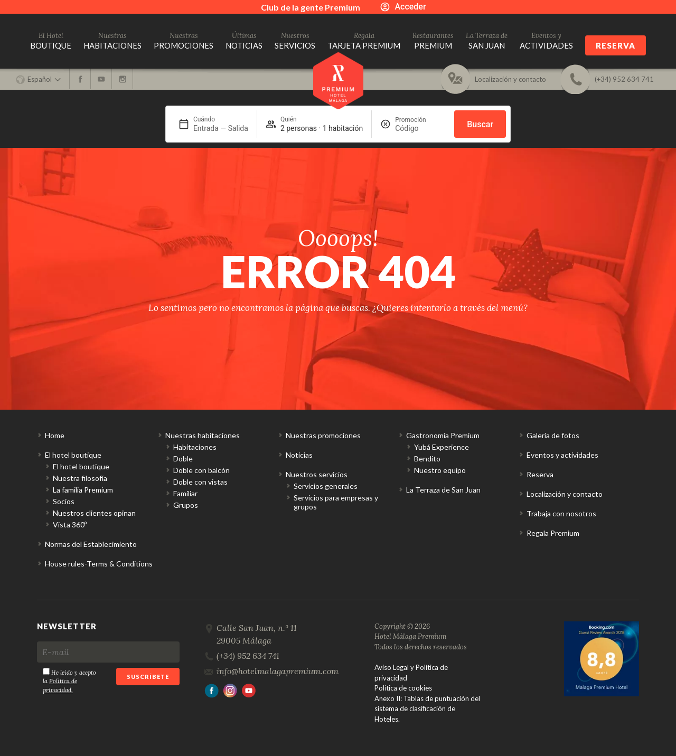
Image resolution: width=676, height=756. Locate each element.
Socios (63, 501)
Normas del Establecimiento (91, 544)
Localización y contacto (565, 493)
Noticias (299, 454)
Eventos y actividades (562, 454)
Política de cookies (403, 688)
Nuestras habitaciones (202, 435)
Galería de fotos (553, 435)
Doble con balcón (201, 470)
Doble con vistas (200, 481)
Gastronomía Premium (443, 435)
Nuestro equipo (440, 470)
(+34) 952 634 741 (248, 655)
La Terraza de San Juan (443, 489)
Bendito (427, 458)
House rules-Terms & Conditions (99, 563)
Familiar (185, 493)
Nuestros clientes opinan (94, 512)
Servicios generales (326, 485)
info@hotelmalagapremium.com (278, 671)
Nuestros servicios (317, 474)
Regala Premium (553, 532)
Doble (183, 458)
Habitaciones (195, 446)
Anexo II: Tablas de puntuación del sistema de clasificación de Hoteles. (427, 708)
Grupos (185, 504)
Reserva (615, 45)
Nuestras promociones (323, 435)
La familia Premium (83, 489)
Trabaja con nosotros (561, 513)
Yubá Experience (441, 446)
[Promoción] (420, 128)
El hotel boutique (73, 454)
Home (54, 435)
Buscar (480, 124)
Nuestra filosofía (80, 478)
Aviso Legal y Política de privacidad (411, 672)
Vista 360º (70, 524)
